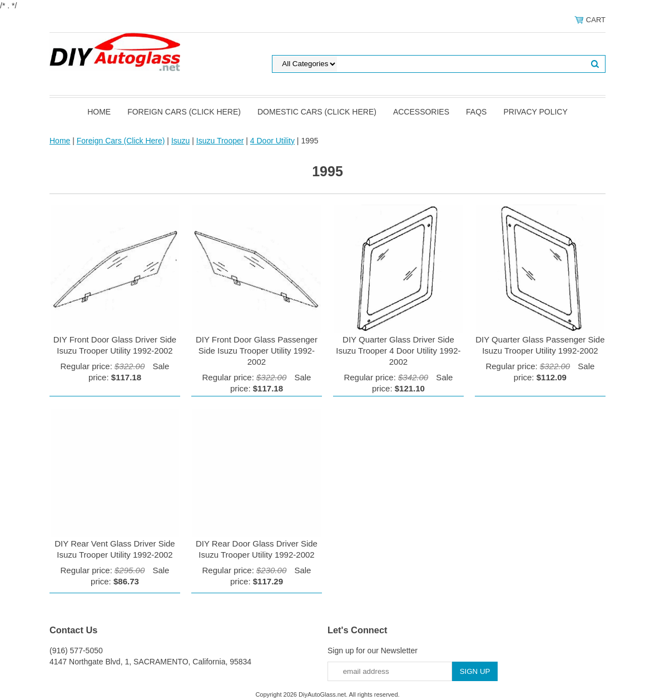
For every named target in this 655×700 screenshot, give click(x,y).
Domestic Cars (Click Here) (316, 111)
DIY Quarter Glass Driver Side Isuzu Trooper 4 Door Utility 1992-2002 (398, 350)
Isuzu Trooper (220, 140)
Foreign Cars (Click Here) (184, 111)
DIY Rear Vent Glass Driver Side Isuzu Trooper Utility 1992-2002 (114, 549)
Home (99, 111)
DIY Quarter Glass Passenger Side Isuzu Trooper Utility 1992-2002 (539, 345)
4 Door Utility (272, 140)
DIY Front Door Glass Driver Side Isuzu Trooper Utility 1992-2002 (114, 345)
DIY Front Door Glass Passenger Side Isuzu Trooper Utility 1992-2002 (256, 350)
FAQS (476, 111)
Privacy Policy (535, 111)
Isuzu (180, 140)
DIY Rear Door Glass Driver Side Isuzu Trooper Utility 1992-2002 (256, 549)
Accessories (421, 111)
